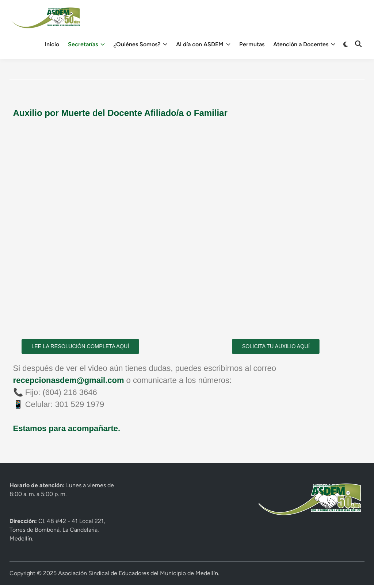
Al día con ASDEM (203, 44)
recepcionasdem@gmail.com (68, 380)
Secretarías (86, 44)
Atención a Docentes (304, 44)
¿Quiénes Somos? (140, 44)
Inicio (52, 44)
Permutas (251, 44)
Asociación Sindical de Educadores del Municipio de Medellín (138, 573)
